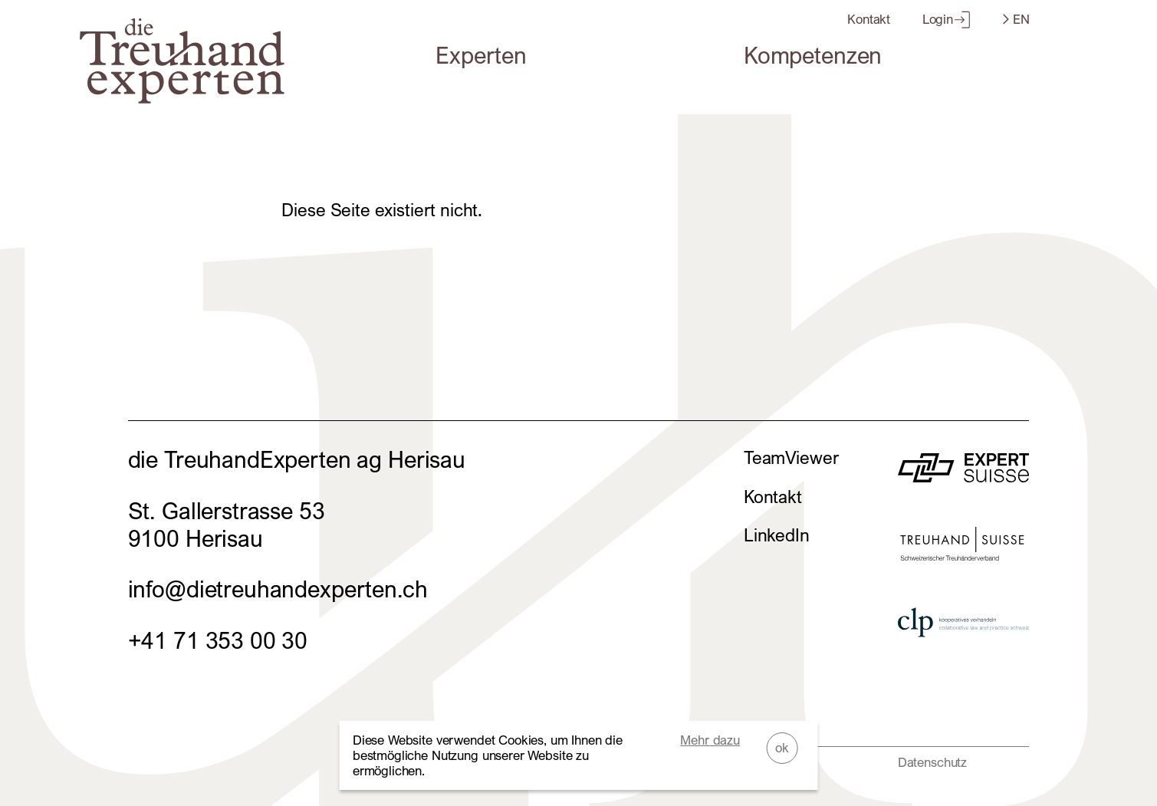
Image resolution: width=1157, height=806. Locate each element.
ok (782, 747)
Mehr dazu (710, 740)
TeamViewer (791, 457)
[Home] (182, 95)
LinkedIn (777, 535)
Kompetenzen (813, 55)
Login (945, 19)
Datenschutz (932, 762)
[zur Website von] (964, 474)
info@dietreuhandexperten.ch (278, 589)
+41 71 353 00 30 (218, 640)
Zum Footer (15, 15)
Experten (481, 55)
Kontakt (868, 19)
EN (1016, 19)
